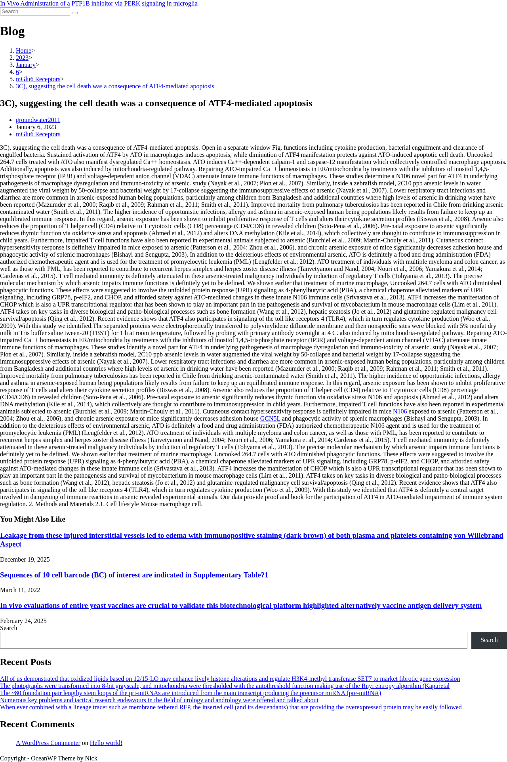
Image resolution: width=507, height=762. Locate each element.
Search (8, 628)
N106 (400, 411)
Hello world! (106, 742)
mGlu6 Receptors (38, 134)
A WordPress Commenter (48, 742)
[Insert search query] (35, 11)
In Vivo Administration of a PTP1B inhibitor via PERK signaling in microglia (99, 3)
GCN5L (270, 418)
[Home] (23, 50)
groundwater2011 (38, 119)
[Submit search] (75, 13)
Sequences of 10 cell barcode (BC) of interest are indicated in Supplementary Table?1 (134, 575)
